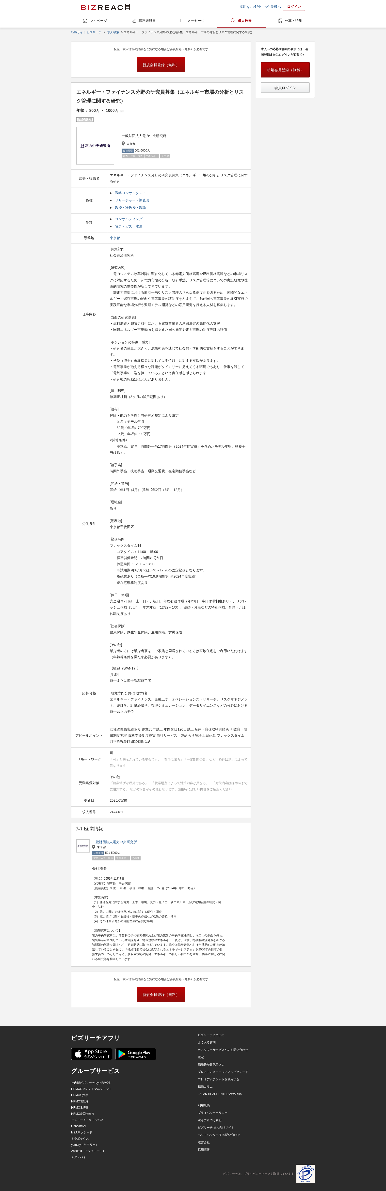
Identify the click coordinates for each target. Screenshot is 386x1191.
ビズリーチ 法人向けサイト (216, 1127)
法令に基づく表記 (210, 1120)
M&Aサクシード (81, 1132)
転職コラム (205, 1086)
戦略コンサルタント (130, 193)
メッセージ (196, 21)
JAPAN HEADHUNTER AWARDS (220, 1094)
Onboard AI (78, 1126)
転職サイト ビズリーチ (86, 32)
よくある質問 (207, 1042)
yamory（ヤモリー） (84, 1144)
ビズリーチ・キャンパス (87, 1120)
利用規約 (204, 1105)
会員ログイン (285, 88)
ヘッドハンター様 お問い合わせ (219, 1135)
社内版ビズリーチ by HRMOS (91, 1082)
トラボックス (80, 1138)
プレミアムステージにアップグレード (223, 1072)
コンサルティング (129, 219)
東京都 (115, 238)
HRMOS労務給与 (82, 1113)
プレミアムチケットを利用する (218, 1079)
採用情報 (204, 1149)
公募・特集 (293, 21)
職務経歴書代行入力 (211, 1064)
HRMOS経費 (79, 1107)
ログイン (294, 7)
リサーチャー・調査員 (132, 200)
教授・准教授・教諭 (130, 208)
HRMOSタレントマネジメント (91, 1089)
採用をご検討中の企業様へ (260, 7)
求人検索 (245, 21)
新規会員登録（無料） (161, 65)
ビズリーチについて (211, 1035)
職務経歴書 (147, 21)
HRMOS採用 (79, 1095)
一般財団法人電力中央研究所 (114, 842)
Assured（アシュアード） (88, 1151)
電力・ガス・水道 (129, 226)
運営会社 (204, 1142)
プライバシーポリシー (212, 1113)
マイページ (98, 21)
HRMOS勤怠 (79, 1101)
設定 (201, 1057)
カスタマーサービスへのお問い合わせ (223, 1050)
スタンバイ (78, 1157)
